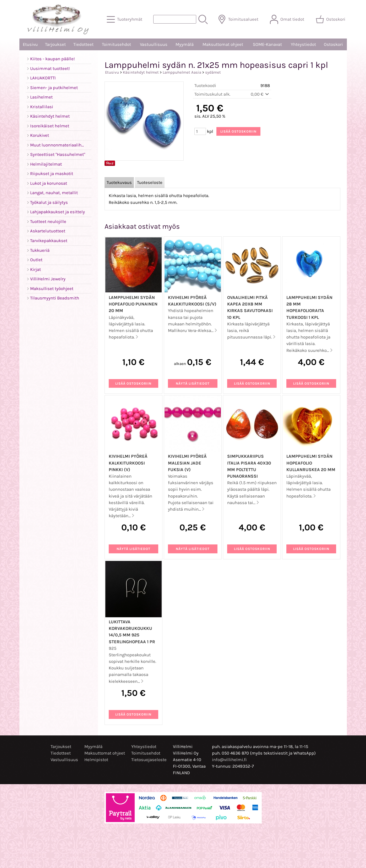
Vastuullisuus (153, 44)
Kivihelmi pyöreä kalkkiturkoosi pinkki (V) (128, 463)
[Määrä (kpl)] (200, 131)
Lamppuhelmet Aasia (182, 72)
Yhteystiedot (303, 44)
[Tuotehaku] (174, 19)
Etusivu (30, 44)
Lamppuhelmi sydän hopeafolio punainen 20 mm (133, 304)
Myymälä (185, 44)
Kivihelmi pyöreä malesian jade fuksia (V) (187, 463)
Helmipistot (96, 759)
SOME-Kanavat (267, 44)
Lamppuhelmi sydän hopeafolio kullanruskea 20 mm (310, 463)
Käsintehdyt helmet (141, 72)
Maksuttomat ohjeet (223, 44)
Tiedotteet (83, 44)
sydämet (213, 72)
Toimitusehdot (116, 44)
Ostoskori (333, 44)
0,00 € (260, 94)
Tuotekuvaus (119, 182)
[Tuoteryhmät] (125, 19)
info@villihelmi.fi (229, 759)
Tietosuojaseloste (149, 759)
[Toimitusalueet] (238, 19)
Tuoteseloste (149, 182)
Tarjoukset (55, 44)
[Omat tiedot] (287, 19)
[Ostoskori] (331, 19)
